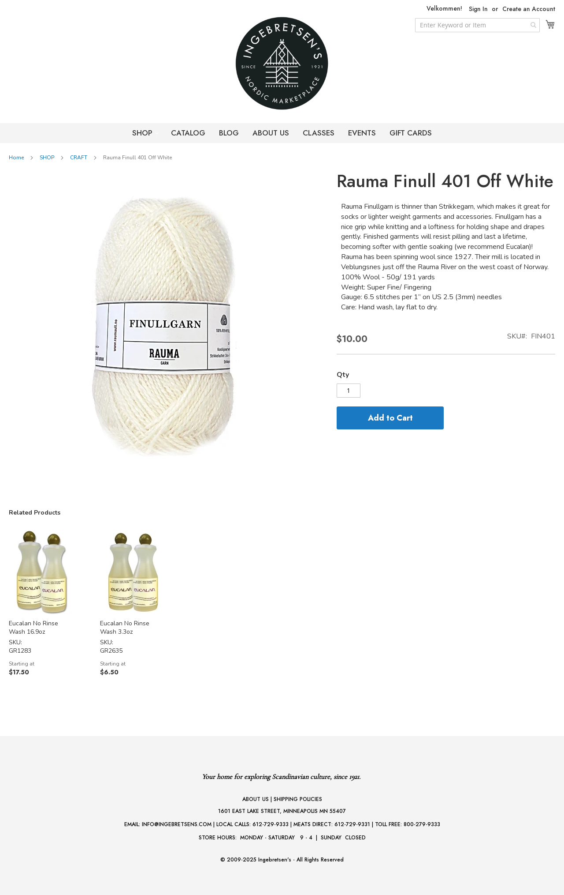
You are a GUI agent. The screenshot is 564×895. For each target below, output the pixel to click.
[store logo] (282, 63)
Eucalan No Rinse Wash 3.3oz (124, 627)
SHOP (143, 133)
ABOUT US (270, 133)
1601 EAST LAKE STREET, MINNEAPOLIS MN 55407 (282, 811)
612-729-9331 (352, 824)
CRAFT (78, 157)
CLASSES (318, 133)
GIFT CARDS (411, 133)
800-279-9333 (422, 824)
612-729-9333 (270, 824)
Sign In (478, 9)
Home (16, 157)
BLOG (229, 133)
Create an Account (528, 9)
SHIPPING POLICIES (298, 799)
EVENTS (362, 133)
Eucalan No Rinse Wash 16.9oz (33, 627)
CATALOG (188, 133)
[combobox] (477, 25)
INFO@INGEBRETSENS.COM (177, 824)
